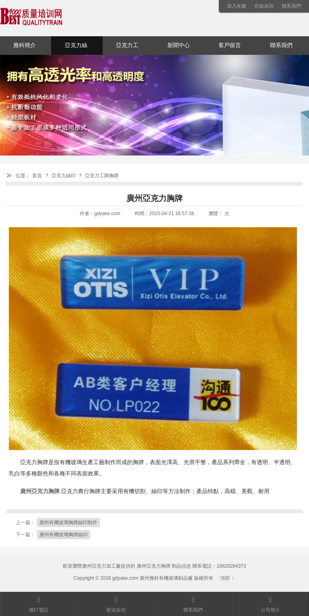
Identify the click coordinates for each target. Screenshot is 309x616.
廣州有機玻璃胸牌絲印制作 (68, 522)
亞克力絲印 (76, 48)
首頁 (37, 175)
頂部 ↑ (226, 578)
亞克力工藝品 (127, 48)
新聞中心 (178, 45)
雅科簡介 (24, 45)
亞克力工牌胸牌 (102, 175)
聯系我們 (291, 6)
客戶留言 (229, 45)
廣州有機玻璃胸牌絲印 (63, 534)
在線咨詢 (264, 6)
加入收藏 (236, 6)
